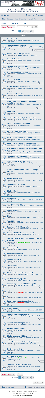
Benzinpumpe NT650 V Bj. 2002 (18, 161)
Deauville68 (21, 73)
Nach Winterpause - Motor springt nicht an (23, 342)
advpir (20, 152)
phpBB (16, 391)
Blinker (9, 216)
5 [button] (30, 31)
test (8, 291)
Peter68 (20, 55)
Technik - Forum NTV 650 (14, 23)
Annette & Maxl (22, 163)
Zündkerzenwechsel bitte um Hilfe (19, 336)
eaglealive (21, 180)
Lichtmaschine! (12, 265)
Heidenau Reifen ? (14, 260)
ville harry (21, 125)
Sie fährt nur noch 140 (15, 349)
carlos (20, 249)
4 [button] (27, 31)
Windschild (11, 111)
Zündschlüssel (12, 191)
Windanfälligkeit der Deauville (18, 314)
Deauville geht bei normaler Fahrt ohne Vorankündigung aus (21, 102)
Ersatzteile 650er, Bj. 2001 (16, 279)
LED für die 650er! (13, 79)
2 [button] (22, 31)
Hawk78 (20, 81)
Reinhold (21, 302)
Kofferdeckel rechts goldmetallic (19, 54)
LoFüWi (20, 139)
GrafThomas (22, 132)
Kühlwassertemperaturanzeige (18, 86)
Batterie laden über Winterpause (19, 365)
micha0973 (21, 88)
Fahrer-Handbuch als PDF (16, 45)
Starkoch (20, 173)
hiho (19, 297)
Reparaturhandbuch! (14, 59)
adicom (20, 211)
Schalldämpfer (12, 308)
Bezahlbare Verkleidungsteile (18, 227)
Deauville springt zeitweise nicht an (20, 301)
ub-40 (20, 324)
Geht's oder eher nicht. (15, 204)
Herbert (20, 222)
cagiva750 (21, 113)
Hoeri (19, 119)
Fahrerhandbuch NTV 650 (16, 185)
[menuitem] (6, 15)
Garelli (20, 157)
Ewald (20, 200)
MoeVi (20, 274)
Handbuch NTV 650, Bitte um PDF (19, 156)
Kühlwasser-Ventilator (15, 94)
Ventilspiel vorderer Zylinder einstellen (21, 118)
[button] (33, 31)
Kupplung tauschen (14, 356)
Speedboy (21, 104)
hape (19, 280)
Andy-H (20, 292)
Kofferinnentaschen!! (15, 254)
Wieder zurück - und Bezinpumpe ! (20, 273)
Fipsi (19, 68)
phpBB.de (30, 393)
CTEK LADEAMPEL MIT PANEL (18, 124)
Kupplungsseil (12, 248)
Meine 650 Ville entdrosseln (17, 131)
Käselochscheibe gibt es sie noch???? (21, 137)
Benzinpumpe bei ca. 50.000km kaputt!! (21, 284)
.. (7, 296)
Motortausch (11, 198)
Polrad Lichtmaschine (15, 221)
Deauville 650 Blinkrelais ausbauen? (20, 233)
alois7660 (21, 316)
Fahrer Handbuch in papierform (18, 323)
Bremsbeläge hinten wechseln (18, 72)
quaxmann (21, 350)
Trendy (20, 337)
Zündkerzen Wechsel (15, 179)
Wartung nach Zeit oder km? (17, 66)
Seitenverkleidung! (14, 210)
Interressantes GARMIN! (16, 329)
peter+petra (21, 60)
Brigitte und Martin (24, 242)
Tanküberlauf (12, 39)
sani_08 (20, 47)
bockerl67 (21, 267)
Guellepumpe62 (23, 40)
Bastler (20, 255)
